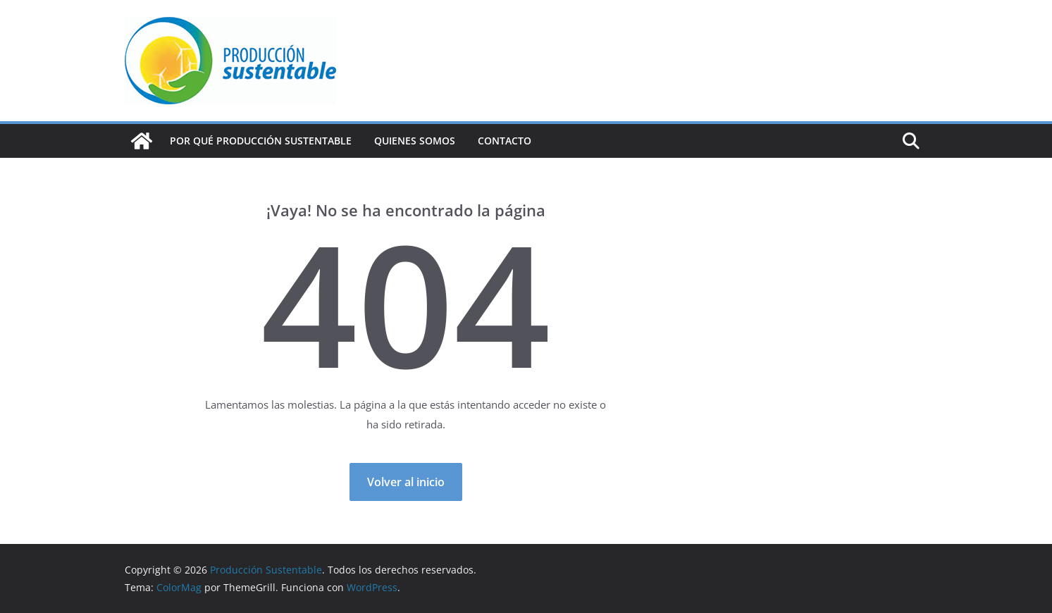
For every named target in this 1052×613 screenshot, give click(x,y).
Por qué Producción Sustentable (261, 140)
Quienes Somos (414, 140)
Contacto (504, 140)
